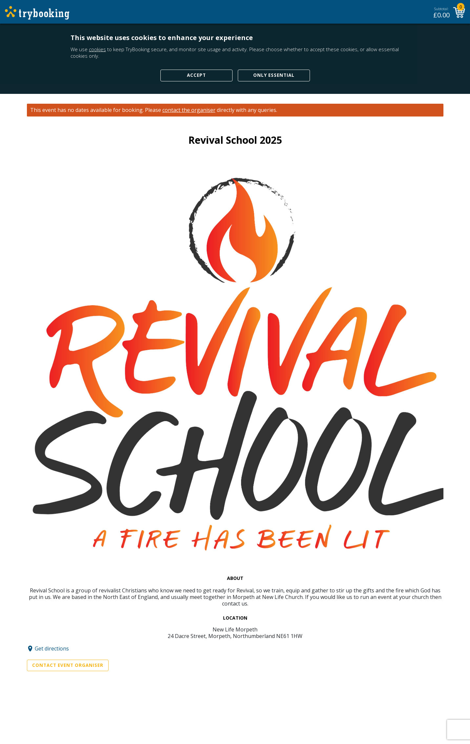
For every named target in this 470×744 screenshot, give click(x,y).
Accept (196, 75)
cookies (97, 49)
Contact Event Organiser (67, 665)
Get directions (52, 648)
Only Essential (274, 75)
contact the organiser (188, 110)
